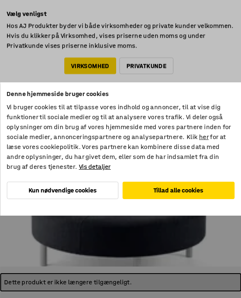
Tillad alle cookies (178, 190)
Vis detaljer (95, 167)
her (204, 137)
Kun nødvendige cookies (63, 190)
